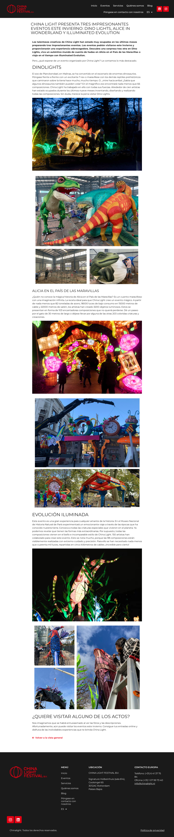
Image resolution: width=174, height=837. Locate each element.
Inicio (94, 5)
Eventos (105, 5)
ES (149, 12)
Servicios (118, 5)
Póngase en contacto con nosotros (123, 12)
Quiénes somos (135, 5)
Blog (149, 5)
